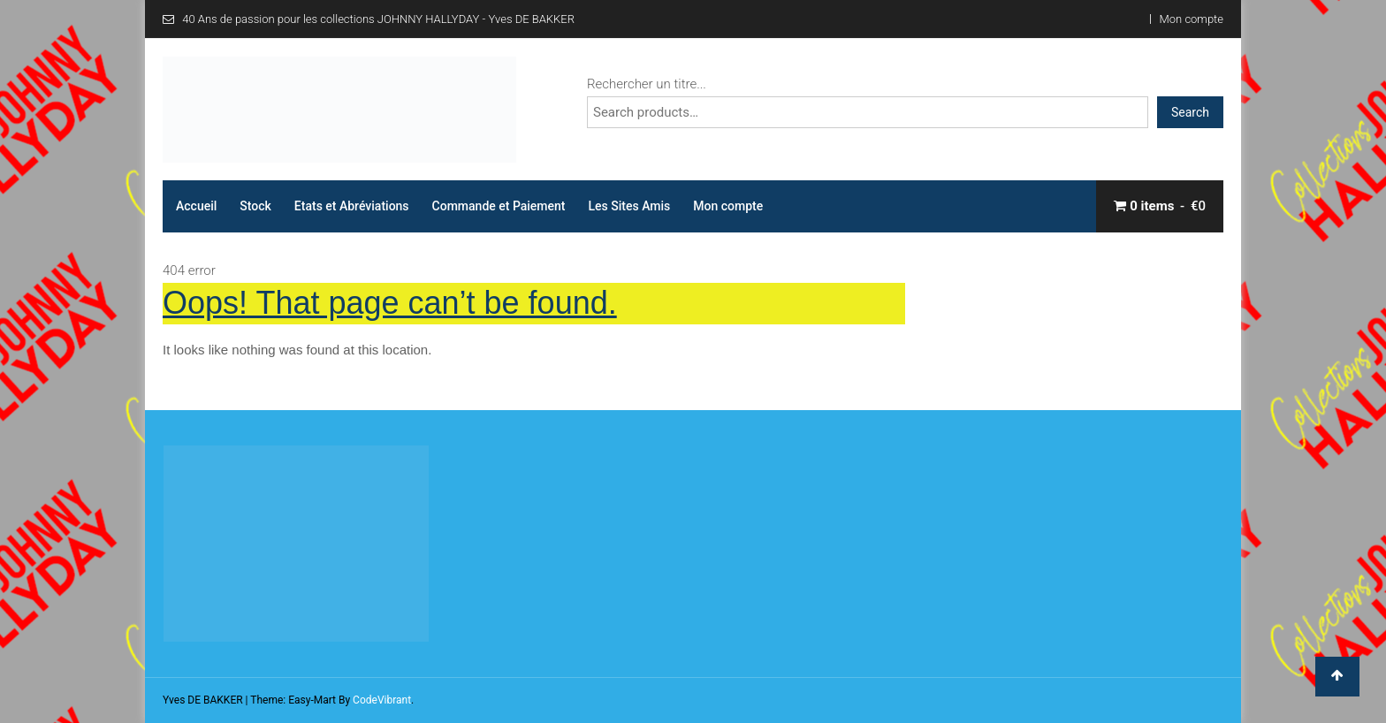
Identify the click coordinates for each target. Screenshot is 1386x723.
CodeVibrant (382, 700)
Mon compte (1191, 19)
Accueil (196, 206)
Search (1190, 112)
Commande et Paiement (499, 206)
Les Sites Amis (630, 206)
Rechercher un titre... (646, 84)
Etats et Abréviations (351, 206)
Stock (255, 206)
